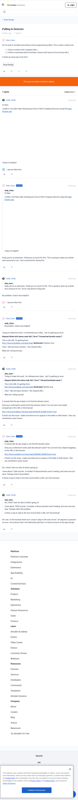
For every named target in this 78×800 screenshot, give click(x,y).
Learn (13, 626)
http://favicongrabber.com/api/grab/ (17, 343)
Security (39, 756)
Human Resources (19, 610)
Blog (13, 717)
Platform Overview (19, 556)
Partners (15, 669)
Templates (15, 690)
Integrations (16, 562)
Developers (16, 679)
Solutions (15, 588)
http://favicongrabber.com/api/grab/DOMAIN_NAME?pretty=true (29, 411)
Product (14, 594)
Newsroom (16, 728)
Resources (16, 663)
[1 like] (11, 169)
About (13, 706)
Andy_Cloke (11, 100)
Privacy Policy (35, 780)
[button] (3, 5)
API (39, 762)
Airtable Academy (19, 631)
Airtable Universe (18, 696)
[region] (36, 781)
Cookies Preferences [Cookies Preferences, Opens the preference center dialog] (36, 790)
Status (14, 722)
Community (16, 685)
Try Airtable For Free (20, 733)
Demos (14, 647)
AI (12, 578)
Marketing (15, 599)
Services (15, 674)
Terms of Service (9, 783)
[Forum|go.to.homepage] (16, 5)
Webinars (15, 658)
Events (14, 637)
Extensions (16, 567)
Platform (15, 551)
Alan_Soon (10, 40)
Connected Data (18, 583)
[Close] (70, 769)
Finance (14, 621)
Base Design (9, 19)
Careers (14, 711)
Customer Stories (19, 653)
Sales (13, 615)
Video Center (17, 642)
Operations (16, 604)
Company (15, 701)
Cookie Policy (10, 778)
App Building (17, 572)
